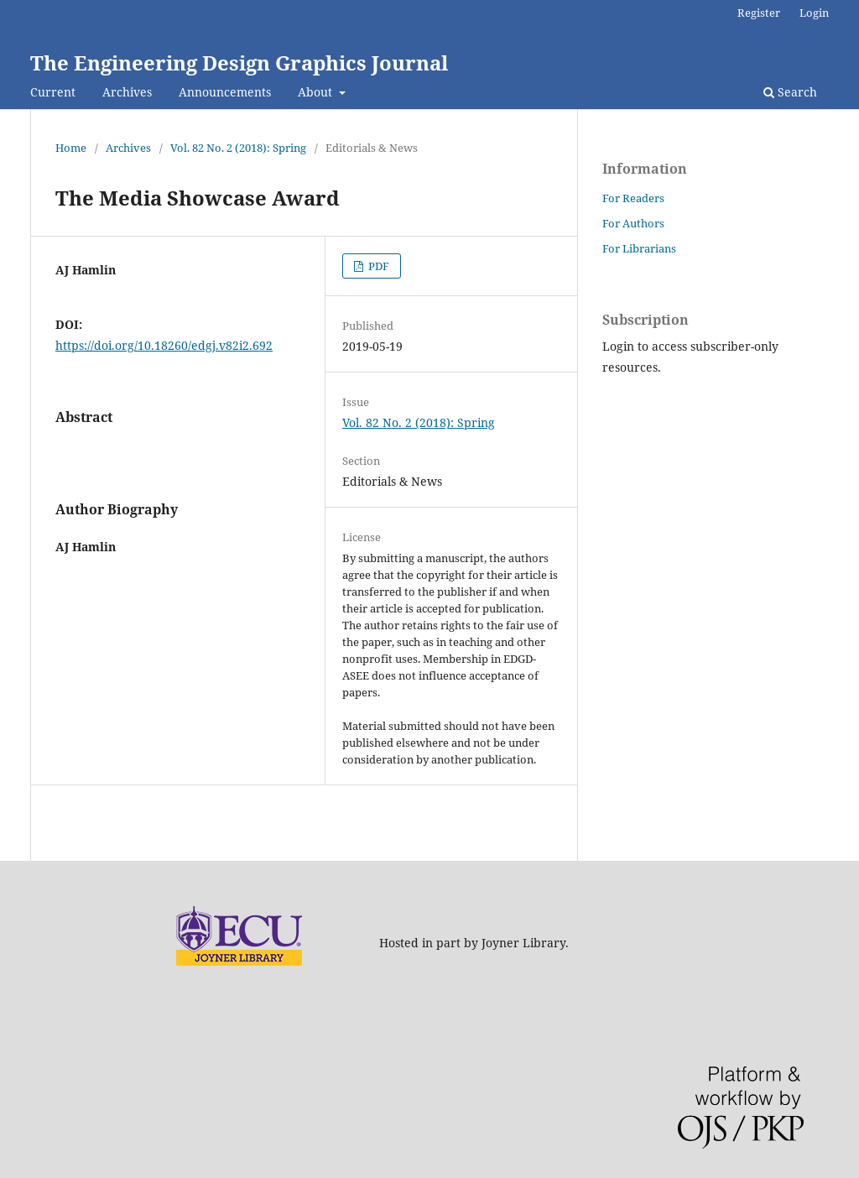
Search (790, 92)
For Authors (633, 223)
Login (814, 12)
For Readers (633, 198)
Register (758, 12)
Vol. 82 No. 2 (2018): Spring (238, 147)
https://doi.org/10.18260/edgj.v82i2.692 (164, 345)
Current (52, 92)
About (317, 92)
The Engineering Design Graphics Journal (239, 62)
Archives (127, 92)
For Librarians (639, 248)
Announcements (225, 92)
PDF (377, 266)
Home (70, 147)
